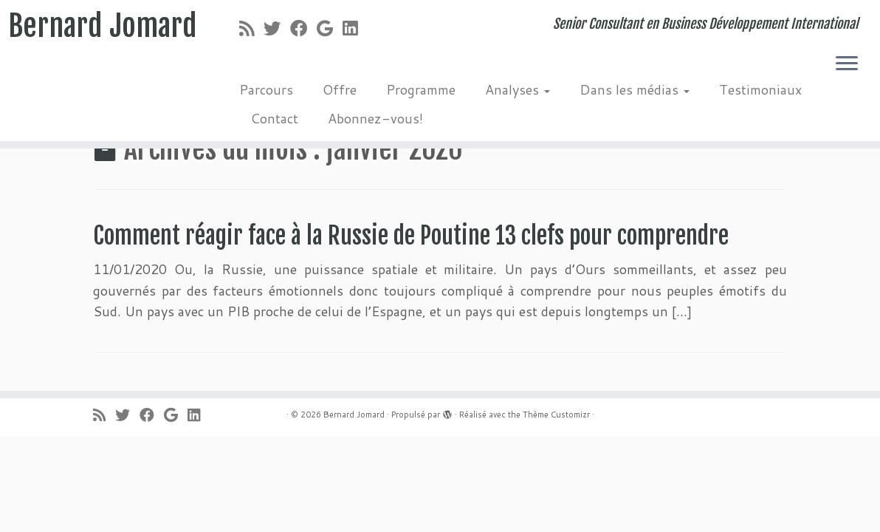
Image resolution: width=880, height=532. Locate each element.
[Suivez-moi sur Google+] (330, 28)
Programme (421, 89)
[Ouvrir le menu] (847, 64)
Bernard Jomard (102, 26)
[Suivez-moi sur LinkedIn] (355, 28)
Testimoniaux (760, 89)
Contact (274, 118)
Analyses (517, 89)
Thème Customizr (556, 414)
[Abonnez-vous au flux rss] (251, 28)
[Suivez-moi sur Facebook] (303, 28)
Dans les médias (635, 89)
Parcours (266, 89)
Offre (340, 89)
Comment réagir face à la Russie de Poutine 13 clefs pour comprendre (411, 235)
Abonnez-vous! (375, 118)
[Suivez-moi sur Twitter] (277, 28)
